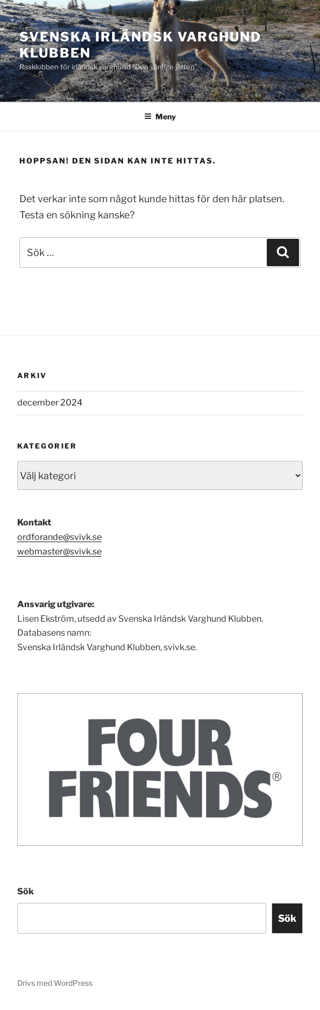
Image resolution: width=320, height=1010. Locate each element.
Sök (25, 891)
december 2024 (49, 402)
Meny (160, 116)
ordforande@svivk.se (59, 537)
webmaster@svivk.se (59, 551)
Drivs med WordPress (55, 982)
